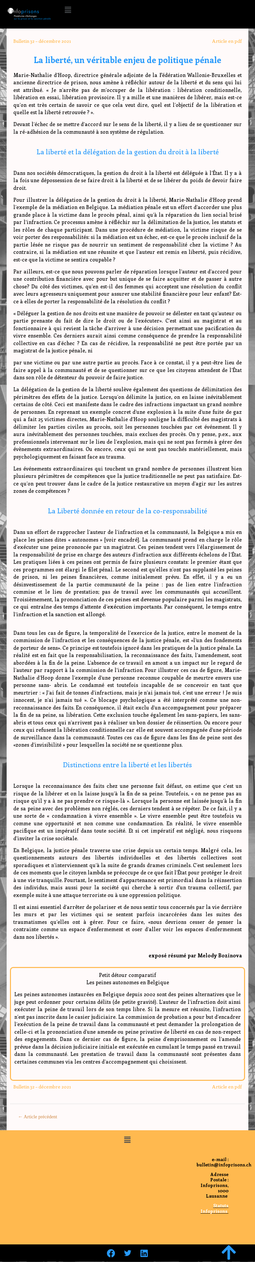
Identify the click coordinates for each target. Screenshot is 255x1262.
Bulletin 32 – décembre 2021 (42, 41)
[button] (67, 9)
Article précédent (37, 1116)
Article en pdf (227, 41)
